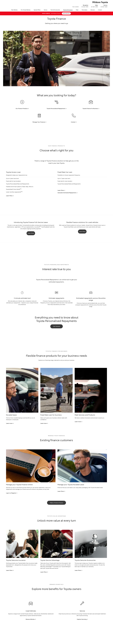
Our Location (75, 6)
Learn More (9, 195)
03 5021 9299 (103, 5)
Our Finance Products (22, 108)
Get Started (56, 326)
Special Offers (37, 10)
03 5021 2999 (84, 5)
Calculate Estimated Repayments (67, 192)
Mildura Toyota (100, 2)
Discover (93, 10)
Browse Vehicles (30, 620)
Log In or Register (11, 493)
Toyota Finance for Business (90, 108)
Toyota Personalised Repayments (56, 108)
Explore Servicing (82, 620)
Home (6, 9)
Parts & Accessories (55, 10)
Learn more (9, 424)
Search (105, 10)
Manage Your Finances (39, 122)
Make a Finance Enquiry (56, 503)
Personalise (84, 10)
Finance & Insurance (67, 10)
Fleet (77, 10)
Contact (100, 10)
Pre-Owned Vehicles (25, 10)
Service (45, 10)
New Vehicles (14, 10)
